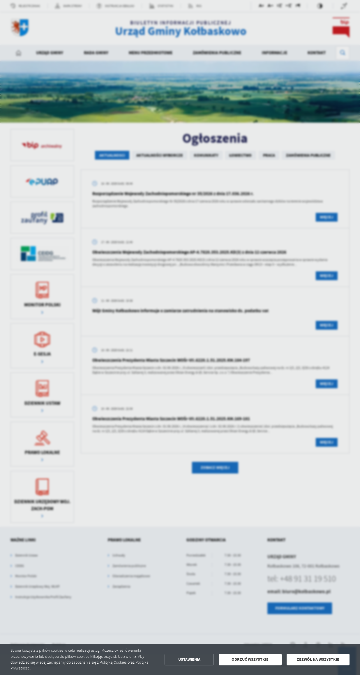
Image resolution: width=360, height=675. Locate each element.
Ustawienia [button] (189, 659)
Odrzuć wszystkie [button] (250, 659)
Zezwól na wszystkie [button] (318, 659)
